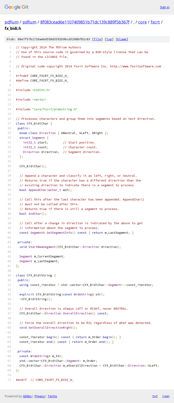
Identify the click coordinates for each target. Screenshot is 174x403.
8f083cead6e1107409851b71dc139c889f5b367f (85, 22)
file (97, 39)
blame (121, 39)
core (142, 22)
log (109, 39)
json (165, 396)
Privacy (39, 396)
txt (155, 396)
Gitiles (27, 396)
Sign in (164, 7)
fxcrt (155, 22)
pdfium (12, 22)
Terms (52, 396)
